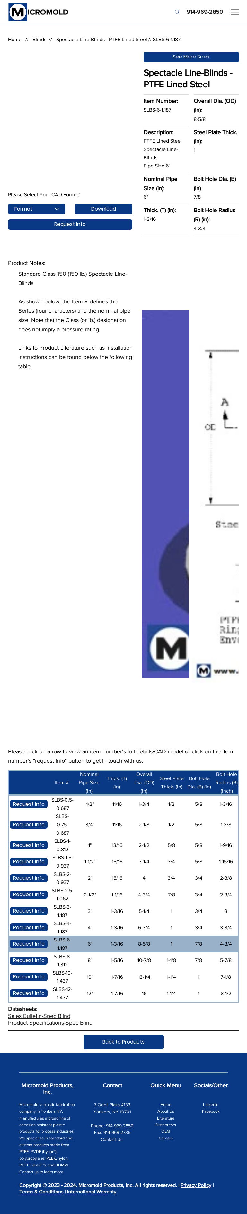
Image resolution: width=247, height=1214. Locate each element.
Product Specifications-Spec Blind (50, 1023)
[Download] (103, 209)
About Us (165, 1111)
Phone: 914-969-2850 (112, 1125)
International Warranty (91, 1191)
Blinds (39, 39)
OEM (165, 1131)
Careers (166, 1138)
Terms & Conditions (41, 1191)
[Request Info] (70, 224)
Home (15, 39)
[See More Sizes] (191, 57)
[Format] (36, 209)
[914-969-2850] (198, 12)
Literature (165, 1118)
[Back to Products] (124, 1042)
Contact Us (112, 1139)
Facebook (211, 1111)
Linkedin (210, 1104)
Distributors (165, 1124)
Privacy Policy (196, 1185)
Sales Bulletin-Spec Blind (39, 1016)
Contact (26, 1171)
